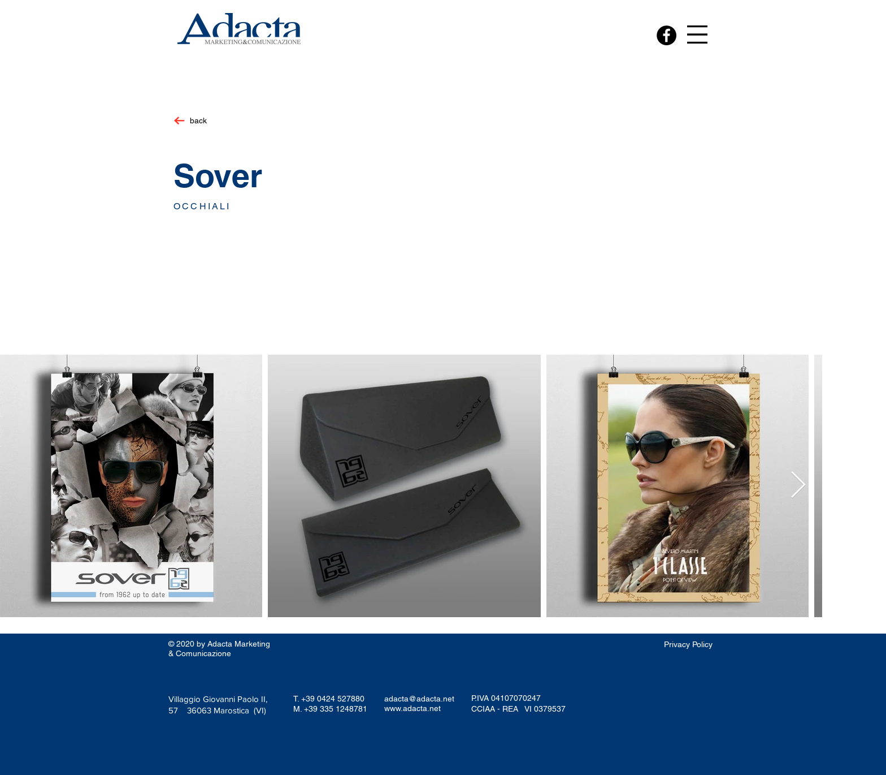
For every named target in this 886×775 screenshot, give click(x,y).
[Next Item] (797, 486)
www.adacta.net (412, 708)
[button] (697, 34)
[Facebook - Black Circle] (666, 35)
